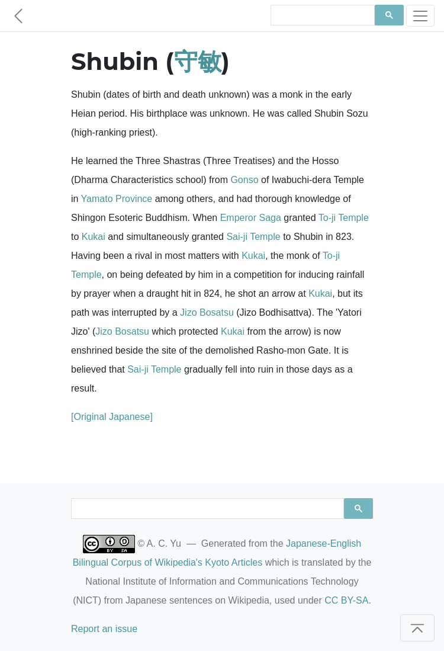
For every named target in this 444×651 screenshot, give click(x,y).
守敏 (197, 61)
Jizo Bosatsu (207, 312)
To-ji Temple (343, 218)
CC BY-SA (346, 600)
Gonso (244, 180)
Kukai (93, 237)
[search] (321, 15)
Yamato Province (117, 199)
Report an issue (104, 629)
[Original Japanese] (112, 417)
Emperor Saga (250, 218)
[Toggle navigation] (420, 16)
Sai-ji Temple (253, 237)
